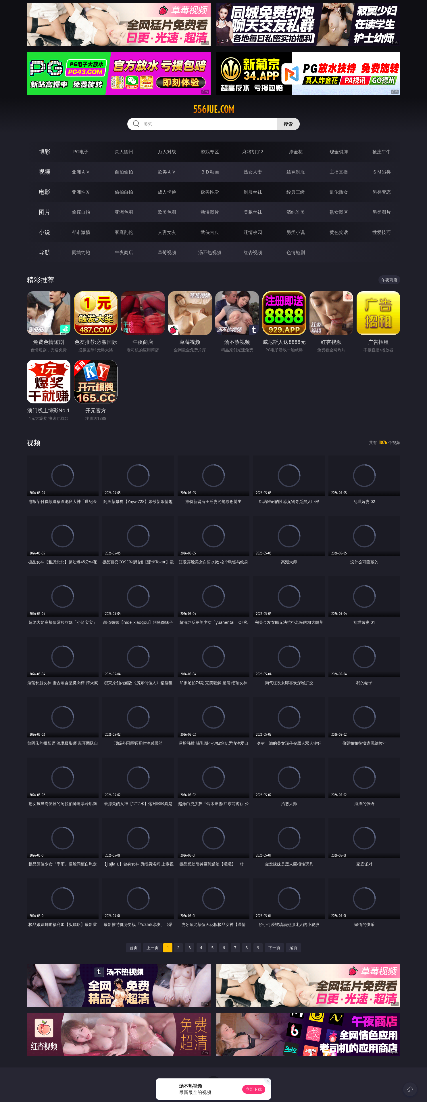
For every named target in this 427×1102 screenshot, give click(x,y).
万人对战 (167, 151)
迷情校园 (253, 232)
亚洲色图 (124, 212)
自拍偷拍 (124, 172)
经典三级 (295, 192)
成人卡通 (167, 192)
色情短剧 (295, 252)
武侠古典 (210, 232)
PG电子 (81, 151)
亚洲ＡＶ (81, 172)
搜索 (288, 124)
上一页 (153, 947)
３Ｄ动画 (210, 172)
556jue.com (213, 109)
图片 (44, 212)
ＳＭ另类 (381, 172)
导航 (44, 252)
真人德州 (124, 151)
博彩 (44, 151)
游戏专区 (210, 151)
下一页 (274, 947)
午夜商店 (124, 252)
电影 (44, 192)
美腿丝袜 (253, 212)
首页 (134, 947)
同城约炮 (81, 252)
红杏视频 (253, 252)
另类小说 (295, 232)
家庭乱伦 (124, 232)
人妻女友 (167, 232)
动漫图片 (210, 212)
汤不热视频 (209, 252)
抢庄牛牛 (381, 151)
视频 (44, 172)
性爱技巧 (381, 232)
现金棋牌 (339, 151)
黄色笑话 (339, 232)
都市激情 (81, 232)
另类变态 (381, 192)
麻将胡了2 (252, 151)
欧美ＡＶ (167, 172)
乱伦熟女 (339, 192)
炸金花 (296, 151)
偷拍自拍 (124, 192)
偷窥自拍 (81, 212)
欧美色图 (167, 212)
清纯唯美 (295, 212)
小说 (44, 232)
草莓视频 (167, 252)
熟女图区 (339, 212)
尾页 (293, 947)
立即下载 (254, 1089)
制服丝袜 (253, 192)
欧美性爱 (210, 192)
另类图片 (381, 212)
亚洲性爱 (81, 192)
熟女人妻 (253, 172)
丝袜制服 (295, 172)
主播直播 (339, 172)
